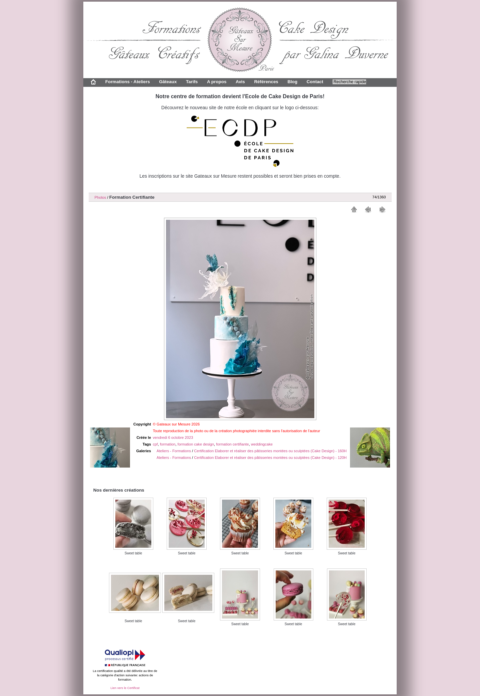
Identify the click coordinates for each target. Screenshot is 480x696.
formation (168, 444)
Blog (292, 81)
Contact (315, 81)
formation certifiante (232, 444)
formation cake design (196, 444)
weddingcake (262, 444)
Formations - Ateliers (127, 81)
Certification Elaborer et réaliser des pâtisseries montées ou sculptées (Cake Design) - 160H (270, 451)
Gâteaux (168, 81)
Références (266, 81)
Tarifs (192, 81)
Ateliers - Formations (174, 451)
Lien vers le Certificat (124, 688)
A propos (216, 81)
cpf (155, 444)
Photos (100, 197)
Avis (240, 81)
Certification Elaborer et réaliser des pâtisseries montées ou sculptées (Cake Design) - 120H (270, 458)
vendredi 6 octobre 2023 (173, 438)
